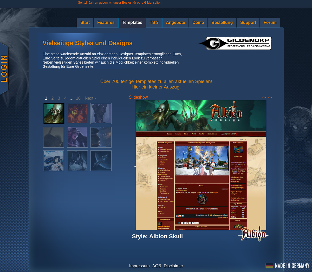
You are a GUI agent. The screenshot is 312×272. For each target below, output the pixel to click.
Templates (132, 22)
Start (85, 22)
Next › (90, 98)
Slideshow (138, 97)
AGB (156, 266)
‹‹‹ (265, 97)
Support (248, 22)
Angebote (175, 22)
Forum (270, 22)
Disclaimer (173, 266)
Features (106, 22)
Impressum (139, 266)
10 (78, 98)
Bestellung (222, 22)
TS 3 (154, 22)
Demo (198, 22)
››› (270, 97)
